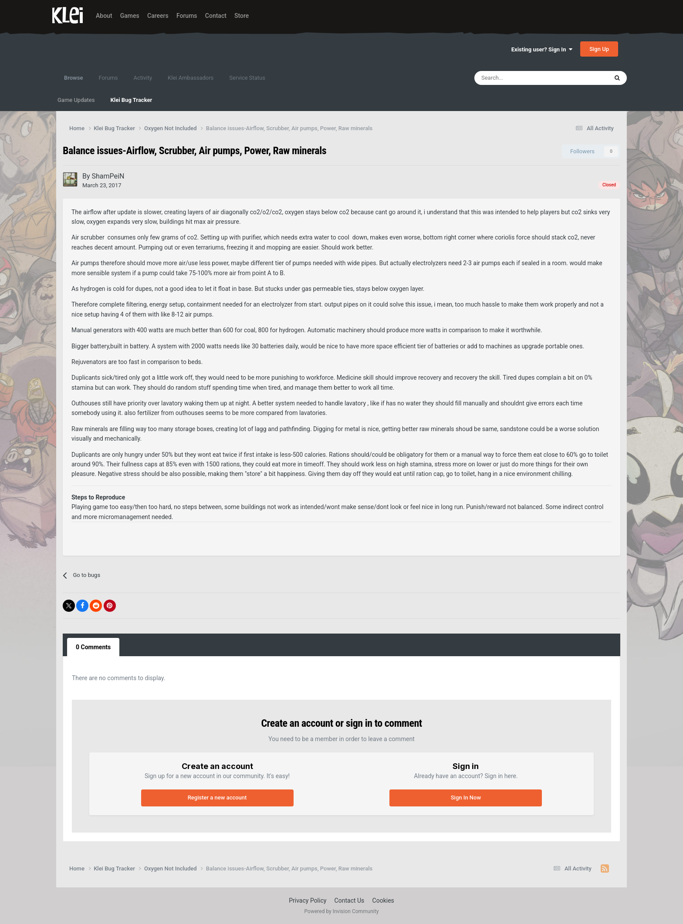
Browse (73, 81)
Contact (216, 15)
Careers (158, 15)
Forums (186, 15)
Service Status (247, 77)
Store (241, 15)
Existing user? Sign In (541, 49)
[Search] (522, 78)
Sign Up (599, 49)
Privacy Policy (307, 900)
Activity (143, 77)
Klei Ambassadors (190, 77)
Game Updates (76, 100)
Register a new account (217, 797)
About (104, 15)
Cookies (383, 900)
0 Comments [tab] (93, 647)
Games (129, 15)
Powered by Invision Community (341, 911)
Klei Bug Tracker (131, 100)
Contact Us (350, 900)
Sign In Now (466, 797)
